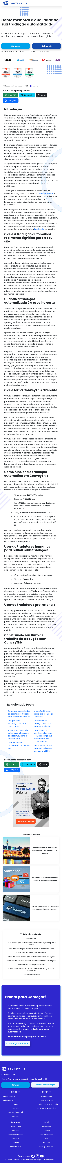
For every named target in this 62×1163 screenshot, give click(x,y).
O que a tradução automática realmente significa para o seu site (31, 943)
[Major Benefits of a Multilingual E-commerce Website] (31, 879)
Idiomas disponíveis (16, 1112)
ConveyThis (42, 1013)
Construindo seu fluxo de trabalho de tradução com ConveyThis (31, 969)
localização (39, 229)
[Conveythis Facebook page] (33, 1156)
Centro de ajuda (46, 1100)
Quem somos (15, 1126)
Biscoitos (46, 1142)
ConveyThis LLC (50, 1159)
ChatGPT (10, 95)
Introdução (31, 938)
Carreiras (15, 1142)
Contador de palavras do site (46, 1104)
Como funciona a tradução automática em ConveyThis (31, 956)
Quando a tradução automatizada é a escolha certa (31, 948)
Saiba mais (46, 46)
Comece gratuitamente (17, 1043)
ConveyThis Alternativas (46, 1108)
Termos (46, 1130)
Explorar (15, 1116)
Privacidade (46, 1126)
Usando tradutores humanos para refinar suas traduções (31, 960)
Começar (15, 46)
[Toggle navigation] (56, 3)
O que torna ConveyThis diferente (31, 952)
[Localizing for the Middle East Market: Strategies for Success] (31, 850)
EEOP (47, 1138)
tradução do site (45, 193)
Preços (15, 1104)
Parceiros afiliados (15, 1134)
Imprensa (15, 1138)
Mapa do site (15, 1146)
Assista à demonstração (45, 1085)
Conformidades (46, 1134)
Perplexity (26, 95)
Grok (41, 95)
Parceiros (15, 1130)
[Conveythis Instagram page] (37, 1156)
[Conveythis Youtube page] (42, 1156)
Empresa (15, 1108)
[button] (16, 1096)
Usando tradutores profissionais (31, 964)
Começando (46, 1096)
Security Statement (46, 1146)
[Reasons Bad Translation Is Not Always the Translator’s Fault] (31, 908)
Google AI (10, 100)
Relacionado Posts (32, 974)
